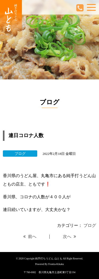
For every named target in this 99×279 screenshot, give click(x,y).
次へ (69, 236)
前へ (29, 236)
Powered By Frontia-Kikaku (49, 264)
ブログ (89, 225)
